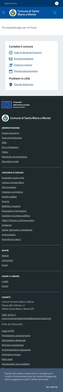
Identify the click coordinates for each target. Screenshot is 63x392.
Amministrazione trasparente (16, 349)
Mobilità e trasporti (11, 206)
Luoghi (5, 281)
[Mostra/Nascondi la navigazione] (3, 12)
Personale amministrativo (14, 156)
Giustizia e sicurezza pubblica (16, 215)
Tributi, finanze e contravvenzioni (18, 220)
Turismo (5, 201)
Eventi (5, 286)
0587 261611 (9, 315)
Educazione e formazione (14, 211)
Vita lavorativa (9, 187)
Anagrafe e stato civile (13, 177)
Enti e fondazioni (10, 147)
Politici (5, 152)
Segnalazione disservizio (14, 340)
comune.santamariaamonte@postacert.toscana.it (26, 318)
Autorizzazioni (9, 234)
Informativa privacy (11, 354)
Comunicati (7, 260)
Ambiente (6, 225)
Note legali (7, 359)
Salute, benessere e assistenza (17, 230)
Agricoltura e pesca (11, 239)
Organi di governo (10, 133)
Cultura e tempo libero (13, 182)
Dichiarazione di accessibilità (16, 364)
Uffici (4, 142)
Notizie (5, 255)
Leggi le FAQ (8, 330)
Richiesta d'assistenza (13, 345)
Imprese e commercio (12, 192)
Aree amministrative (12, 137)
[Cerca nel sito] (55, 12)
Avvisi (5, 265)
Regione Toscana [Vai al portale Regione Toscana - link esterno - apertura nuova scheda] (10, 3)
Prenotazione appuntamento (16, 335)
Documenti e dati (10, 161)
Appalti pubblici (9, 196)
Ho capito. (52, 387)
